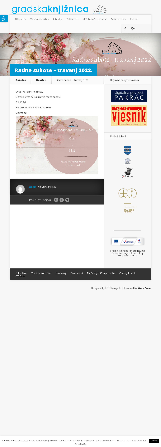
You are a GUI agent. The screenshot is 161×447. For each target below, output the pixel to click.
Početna (21, 80)
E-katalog (57, 19)
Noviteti (41, 80)
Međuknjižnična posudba (94, 19)
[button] (4, 18)
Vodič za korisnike (38, 19)
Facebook (61, 200)
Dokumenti (72, 19)
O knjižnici (19, 19)
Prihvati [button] (154, 441)
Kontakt (134, 19)
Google (56, 200)
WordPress (144, 288)
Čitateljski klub (117, 19)
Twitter (67, 200)
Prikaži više (80, 444)
